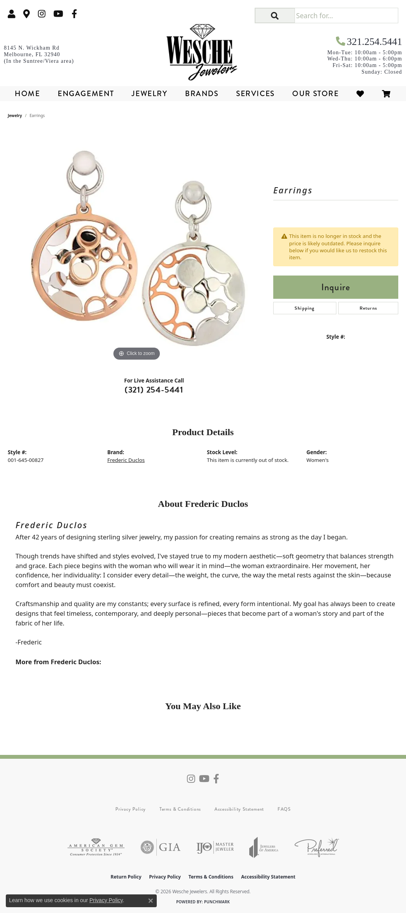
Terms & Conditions (180, 809)
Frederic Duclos (126, 459)
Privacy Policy (130, 809)
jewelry (15, 115)
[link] (26, 14)
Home (27, 93)
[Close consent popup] (150, 900)
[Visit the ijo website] (215, 847)
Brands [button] (202, 93)
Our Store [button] (315, 93)
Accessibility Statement (239, 809)
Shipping (305, 308)
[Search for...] (346, 15)
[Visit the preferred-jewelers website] (316, 847)
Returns (368, 308)
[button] (11, 14)
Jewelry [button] (149, 93)
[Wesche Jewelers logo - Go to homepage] (203, 50)
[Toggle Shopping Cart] (386, 93)
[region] (137, 246)
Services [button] (255, 93)
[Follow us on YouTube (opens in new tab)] (58, 14)
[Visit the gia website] (160, 847)
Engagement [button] (86, 93)
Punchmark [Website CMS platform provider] (217, 901)
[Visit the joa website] (264, 847)
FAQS (284, 809)
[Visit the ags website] (96, 847)
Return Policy (126, 876)
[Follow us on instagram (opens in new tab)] (42, 14)
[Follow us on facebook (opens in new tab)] (74, 14)
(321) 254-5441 (154, 389)
